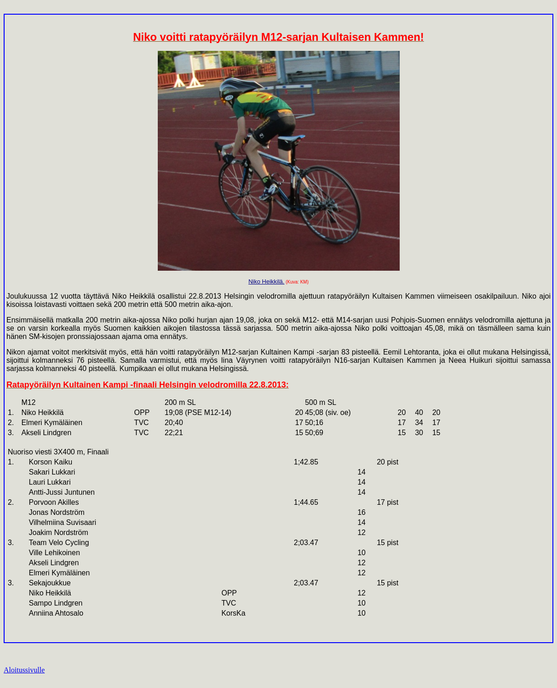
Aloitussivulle (24, 670)
